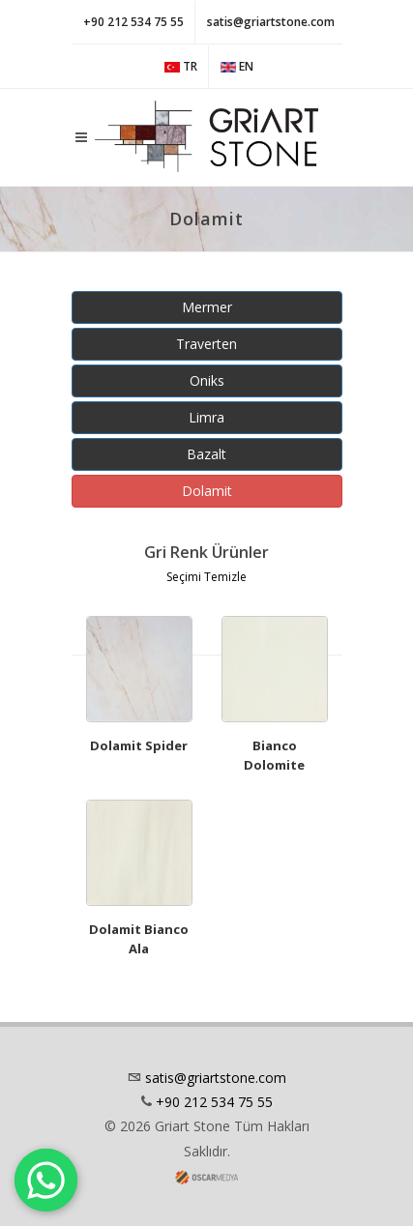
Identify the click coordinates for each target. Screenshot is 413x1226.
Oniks (207, 380)
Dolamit (207, 491)
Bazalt (206, 454)
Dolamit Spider (139, 745)
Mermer (207, 307)
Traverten (206, 344)
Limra (206, 417)
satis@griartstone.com (271, 22)
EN (237, 66)
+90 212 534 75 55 (133, 22)
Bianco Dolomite (274, 755)
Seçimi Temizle (206, 577)
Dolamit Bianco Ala (139, 938)
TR (180, 66)
